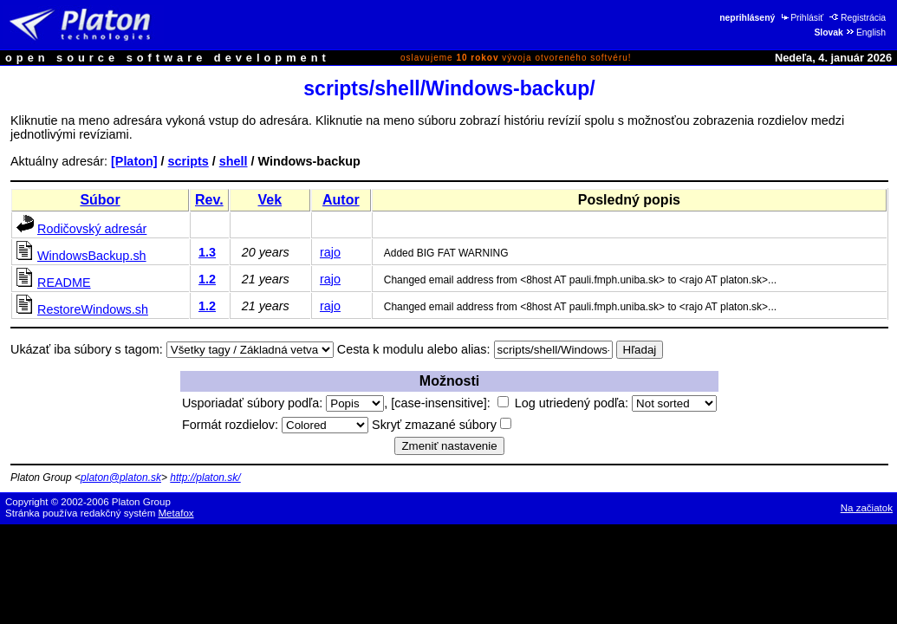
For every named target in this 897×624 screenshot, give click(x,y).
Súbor (100, 199)
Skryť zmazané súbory (441, 425)
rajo (330, 252)
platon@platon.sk (121, 477)
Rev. (209, 199)
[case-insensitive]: (449, 403)
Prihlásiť (801, 18)
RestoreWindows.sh (92, 309)
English (865, 32)
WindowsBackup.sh (91, 256)
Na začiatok (867, 508)
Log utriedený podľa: (616, 403)
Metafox (176, 513)
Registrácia (857, 18)
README (64, 282)
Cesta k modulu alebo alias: (414, 349)
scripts (188, 161)
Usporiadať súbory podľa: (283, 403)
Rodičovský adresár (91, 229)
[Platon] (134, 161)
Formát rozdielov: (275, 425)
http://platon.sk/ (205, 477)
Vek (270, 199)
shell (233, 161)
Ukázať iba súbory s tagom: (86, 349)
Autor (341, 199)
